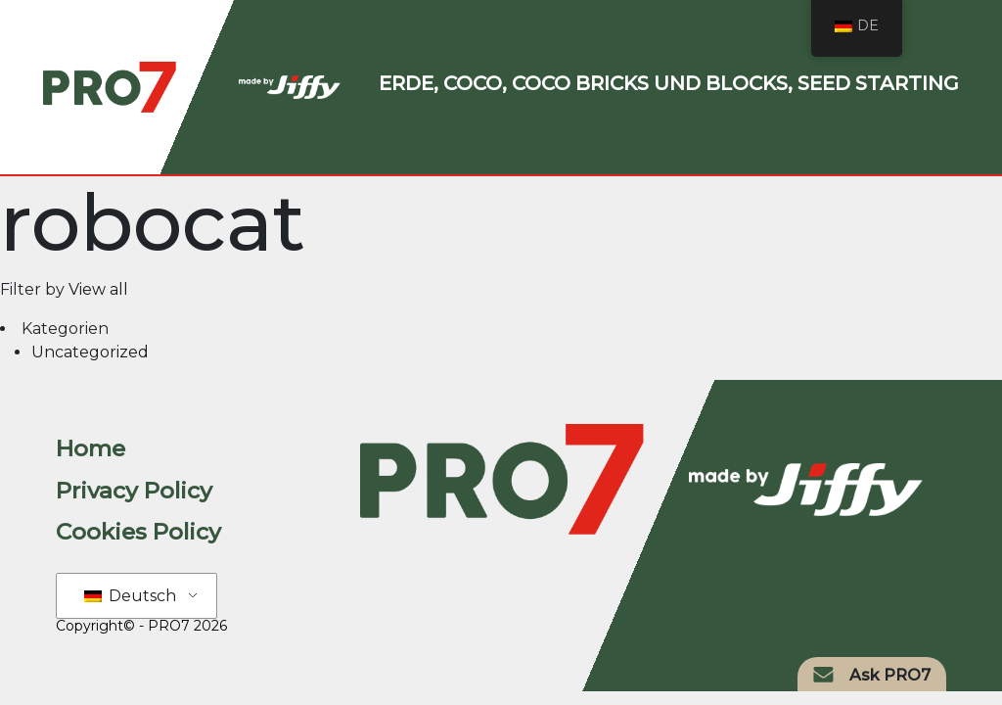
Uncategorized (90, 352)
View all (98, 289)
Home (90, 448)
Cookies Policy (138, 531)
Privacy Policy (134, 490)
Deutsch (130, 596)
